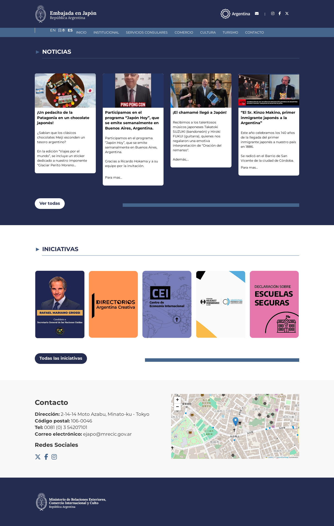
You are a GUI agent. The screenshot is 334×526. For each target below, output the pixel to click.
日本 (286, 13)
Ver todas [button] (49, 203)
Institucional (72, 32)
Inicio (47, 32)
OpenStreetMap (282, 457)
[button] (235, 421)
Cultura (173, 32)
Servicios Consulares (112, 32)
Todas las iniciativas (60, 358)
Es (296, 13)
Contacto (220, 32)
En (276, 13)
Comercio (149, 32)
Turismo (196, 32)
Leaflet (269, 457)
